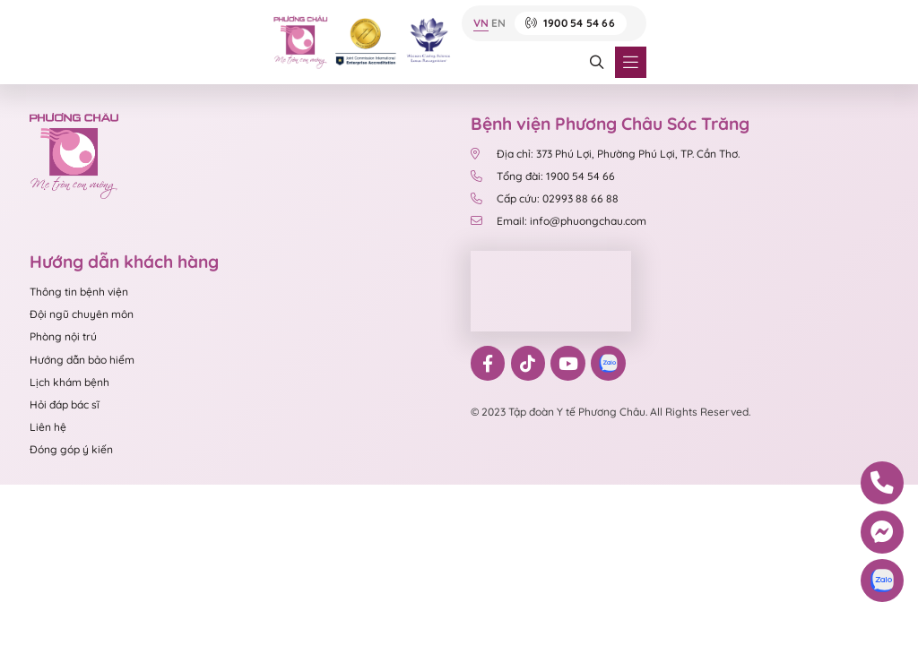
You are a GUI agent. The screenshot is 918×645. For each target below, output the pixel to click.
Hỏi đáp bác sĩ (65, 404)
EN (498, 23)
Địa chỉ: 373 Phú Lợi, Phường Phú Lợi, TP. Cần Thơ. (605, 153)
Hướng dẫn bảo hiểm (82, 359)
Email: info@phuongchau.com (558, 221)
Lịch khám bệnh (69, 382)
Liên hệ (48, 427)
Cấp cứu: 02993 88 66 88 (545, 198)
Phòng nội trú (63, 336)
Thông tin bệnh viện (79, 291)
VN (481, 23)
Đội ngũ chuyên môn (82, 314)
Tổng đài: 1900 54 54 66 (544, 176)
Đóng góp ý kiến (71, 449)
